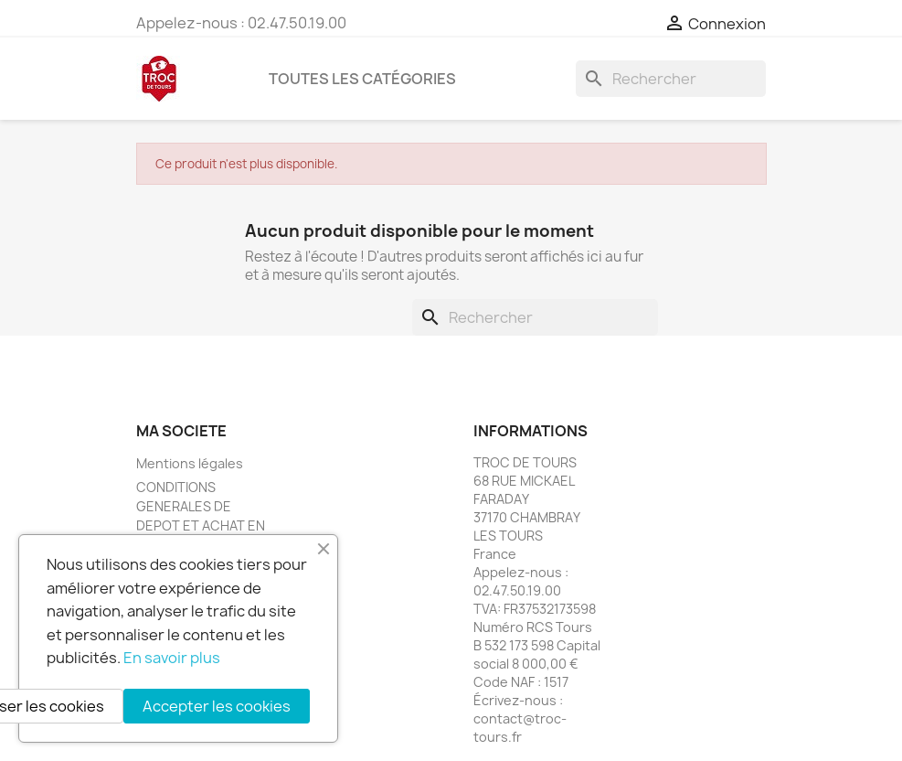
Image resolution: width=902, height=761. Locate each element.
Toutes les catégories (362, 79)
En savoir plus (171, 658)
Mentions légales (189, 463)
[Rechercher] (671, 78)
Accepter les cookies (217, 706)
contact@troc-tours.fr (520, 727)
